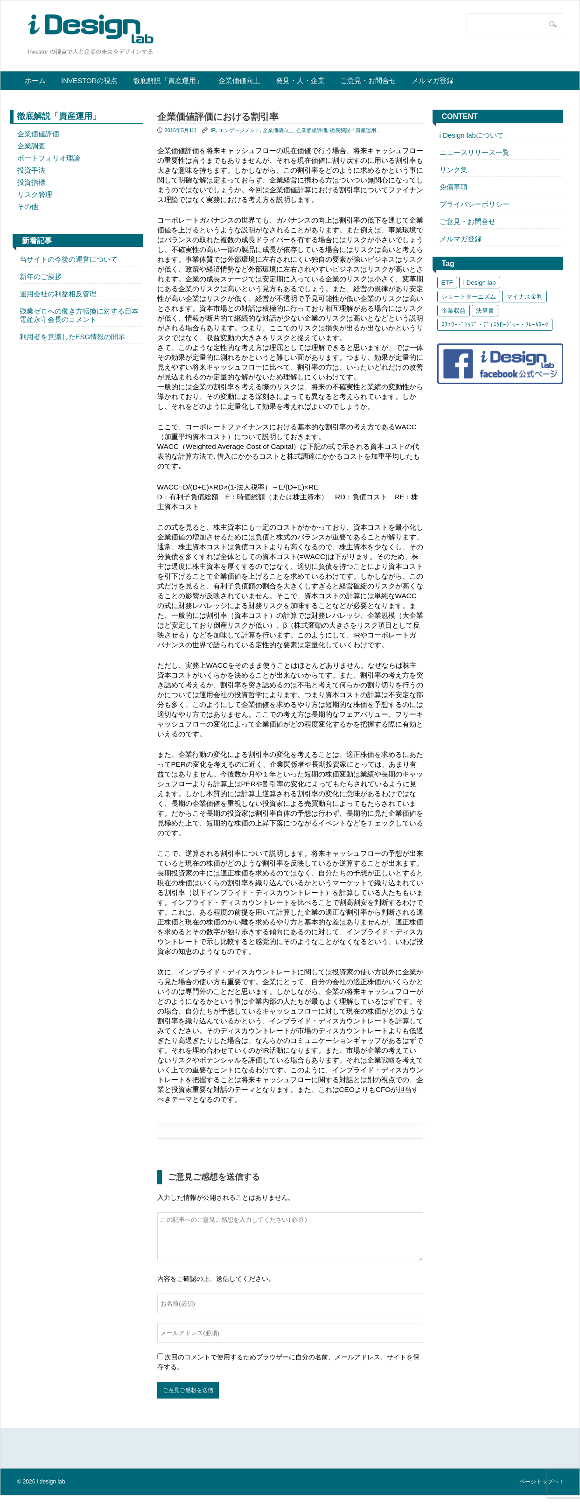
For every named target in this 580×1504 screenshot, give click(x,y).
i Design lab (479, 282)
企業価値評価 (38, 134)
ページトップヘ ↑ (541, 1490)
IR (213, 130)
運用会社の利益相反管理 (58, 294)
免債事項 (454, 187)
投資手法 (31, 170)
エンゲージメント (239, 130)
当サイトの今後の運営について (69, 259)
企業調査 (31, 146)
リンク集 (454, 170)
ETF (447, 282)
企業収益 (453, 310)
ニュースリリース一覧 (475, 152)
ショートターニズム (468, 296)
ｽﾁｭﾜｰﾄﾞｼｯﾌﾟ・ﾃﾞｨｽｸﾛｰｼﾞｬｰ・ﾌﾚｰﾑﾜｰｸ (494, 324)
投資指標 (31, 182)
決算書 (485, 310)
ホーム (35, 80)
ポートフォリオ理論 (48, 158)
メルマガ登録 (433, 80)
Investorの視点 (89, 80)
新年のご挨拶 (41, 276)
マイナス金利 (524, 296)
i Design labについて (472, 135)
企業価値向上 (239, 80)
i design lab (51, 1490)
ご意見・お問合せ (368, 80)
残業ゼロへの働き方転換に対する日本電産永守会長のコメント (79, 315)
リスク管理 (34, 194)
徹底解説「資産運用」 (168, 80)
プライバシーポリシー (475, 204)
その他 (27, 206)
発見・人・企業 (300, 80)
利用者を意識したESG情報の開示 (73, 337)
